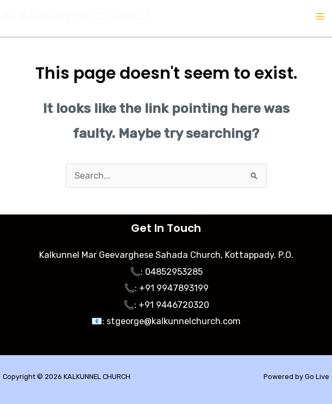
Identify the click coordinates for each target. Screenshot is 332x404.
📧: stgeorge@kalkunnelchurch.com (166, 321)
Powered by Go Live (296, 377)
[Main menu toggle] (320, 16)
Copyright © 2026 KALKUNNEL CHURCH (66, 377)
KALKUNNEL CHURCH (85, 15)
